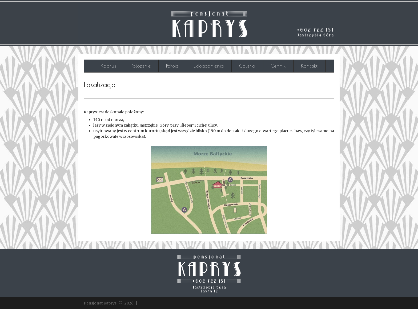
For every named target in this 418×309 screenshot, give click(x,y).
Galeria (247, 66)
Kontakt (309, 66)
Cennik (278, 66)
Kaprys (108, 66)
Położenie (141, 66)
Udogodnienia (209, 66)
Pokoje (172, 66)
